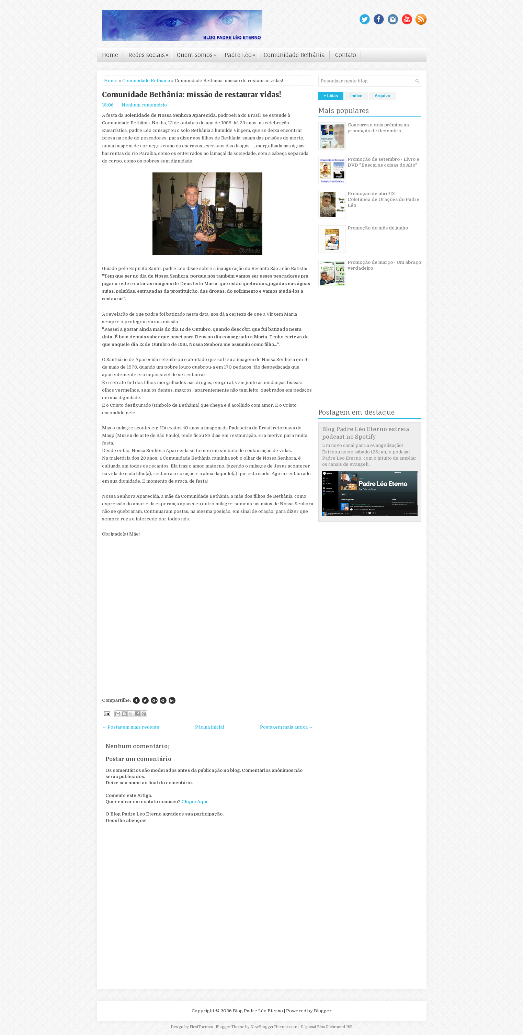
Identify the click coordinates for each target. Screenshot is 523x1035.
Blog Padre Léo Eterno (258, 1010)
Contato (345, 55)
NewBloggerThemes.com (273, 1027)
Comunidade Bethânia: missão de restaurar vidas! (191, 95)
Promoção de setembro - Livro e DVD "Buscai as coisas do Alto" (383, 162)
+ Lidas (331, 95)
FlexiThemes (201, 1027)
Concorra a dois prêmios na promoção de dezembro (378, 127)
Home (110, 55)
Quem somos (198, 53)
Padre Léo (242, 53)
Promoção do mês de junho (378, 227)
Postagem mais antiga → (286, 727)
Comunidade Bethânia (294, 55)
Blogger (323, 1010)
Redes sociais (150, 53)
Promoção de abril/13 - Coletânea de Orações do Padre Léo (383, 199)
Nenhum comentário (144, 105)
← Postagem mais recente (130, 727)
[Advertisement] (207, 647)
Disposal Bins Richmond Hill (326, 1027)
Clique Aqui (194, 801)
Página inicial (209, 727)
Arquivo (382, 95)
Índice (356, 95)
